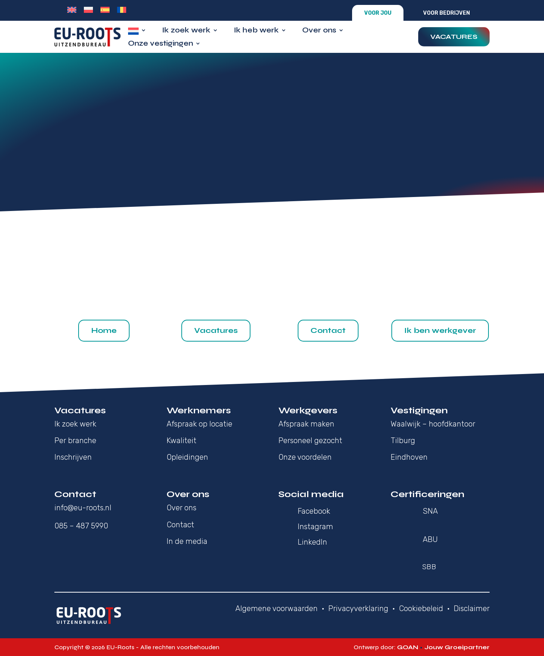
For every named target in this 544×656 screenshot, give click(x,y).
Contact (328, 330)
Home (104, 330)
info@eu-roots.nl (82, 507)
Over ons (319, 31)
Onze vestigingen (160, 44)
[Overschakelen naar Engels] (71, 10)
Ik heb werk (256, 31)
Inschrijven (73, 457)
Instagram (315, 526)
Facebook (314, 511)
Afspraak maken (306, 423)
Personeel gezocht (310, 440)
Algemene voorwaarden (276, 608)
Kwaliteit (181, 440)
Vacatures (454, 36)
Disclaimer (472, 608)
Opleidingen (187, 457)
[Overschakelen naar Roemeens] (121, 10)
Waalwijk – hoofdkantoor (433, 423)
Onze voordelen (305, 457)
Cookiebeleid (421, 608)
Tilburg (403, 440)
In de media (187, 541)
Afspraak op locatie (199, 423)
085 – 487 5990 (81, 525)
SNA (430, 511)
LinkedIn (312, 542)
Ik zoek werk (186, 31)
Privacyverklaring (358, 608)
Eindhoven (409, 457)
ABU (430, 539)
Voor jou (377, 13)
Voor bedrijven (446, 13)
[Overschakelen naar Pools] (88, 10)
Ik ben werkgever (440, 330)
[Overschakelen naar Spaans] (105, 10)
